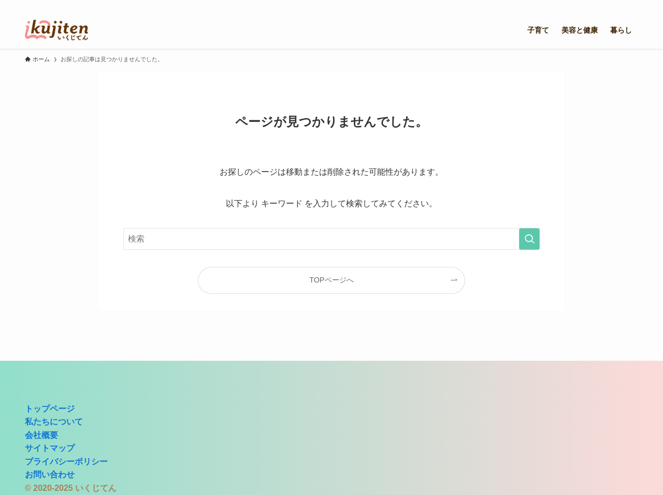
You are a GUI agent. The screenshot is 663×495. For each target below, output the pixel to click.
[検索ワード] (331, 239)
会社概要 (41, 435)
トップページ (50, 408)
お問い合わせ (50, 474)
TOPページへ (331, 280)
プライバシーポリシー (66, 461)
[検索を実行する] (529, 239)
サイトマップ (50, 448)
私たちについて (54, 421)
